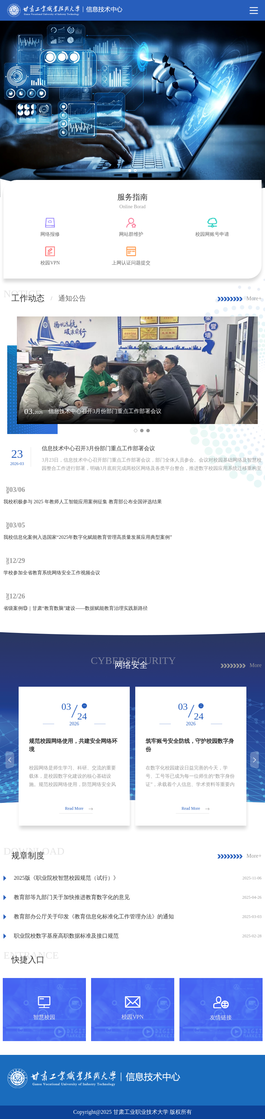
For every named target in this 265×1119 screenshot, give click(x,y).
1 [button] (132, 173)
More (255, 665)
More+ (254, 298)
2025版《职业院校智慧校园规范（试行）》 (66, 878)
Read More (74, 808)
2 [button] (138, 173)
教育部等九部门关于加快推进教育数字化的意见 (72, 897)
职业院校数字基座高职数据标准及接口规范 (66, 936)
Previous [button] (11, 759)
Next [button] (255, 759)
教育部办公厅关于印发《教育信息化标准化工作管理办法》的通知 (94, 916)
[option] (132, 109)
